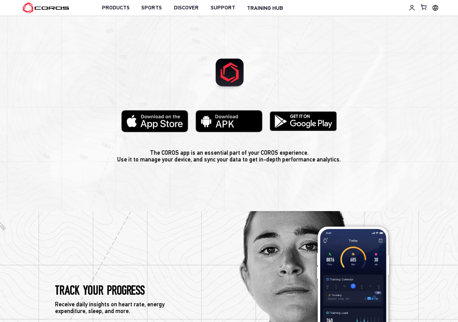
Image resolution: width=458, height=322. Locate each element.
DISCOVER (186, 8)
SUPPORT (223, 8)
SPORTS (151, 8)
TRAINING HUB (265, 8)
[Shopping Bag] (424, 7)
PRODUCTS (116, 8)
